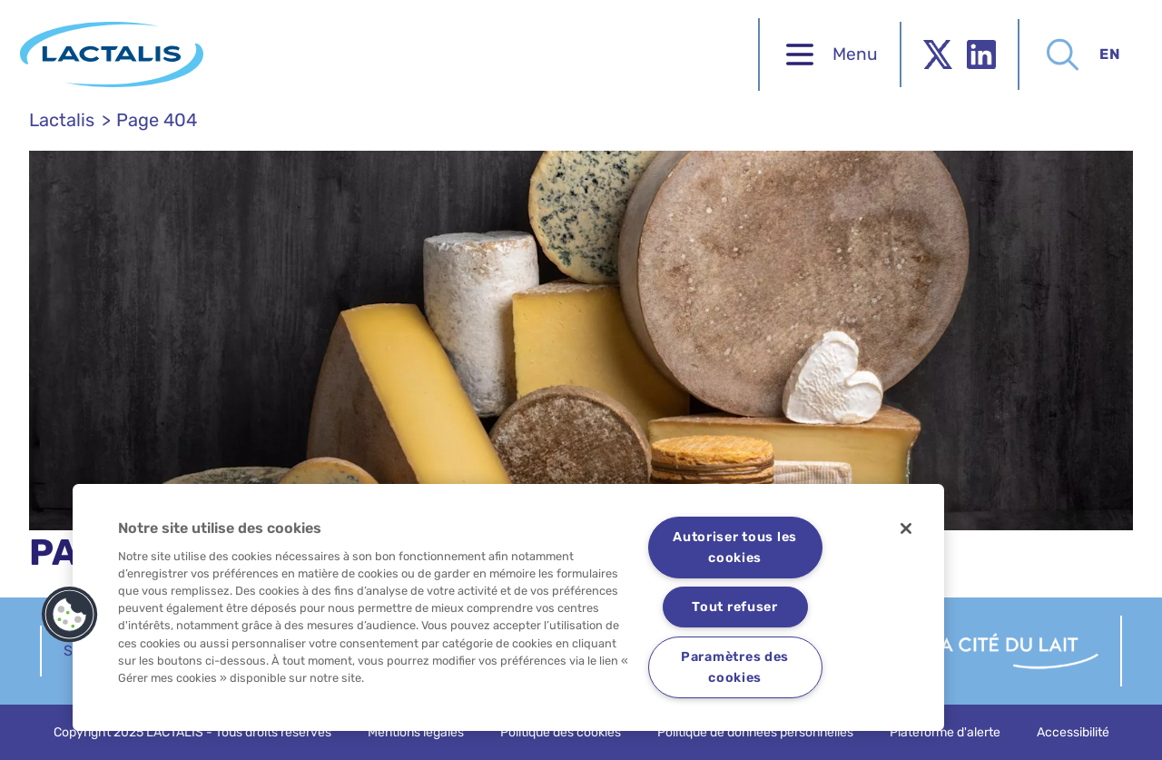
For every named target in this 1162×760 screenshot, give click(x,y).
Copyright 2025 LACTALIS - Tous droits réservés (192, 732)
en (1100, 54)
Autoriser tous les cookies (735, 547)
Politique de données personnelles (755, 732)
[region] (508, 607)
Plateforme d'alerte (945, 732)
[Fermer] (906, 528)
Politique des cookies (560, 732)
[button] (70, 615)
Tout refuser (735, 607)
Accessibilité (1073, 732)
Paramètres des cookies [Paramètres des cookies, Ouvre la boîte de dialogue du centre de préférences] (735, 667)
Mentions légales (416, 732)
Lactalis (61, 120)
